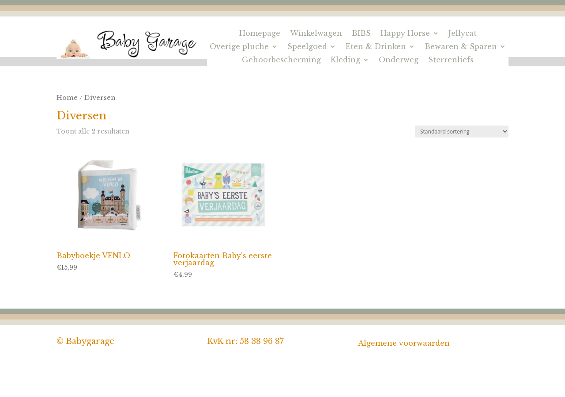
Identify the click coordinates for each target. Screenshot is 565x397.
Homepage (259, 34)
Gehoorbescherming (281, 60)
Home (67, 98)
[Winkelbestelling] (461, 131)
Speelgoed (307, 47)
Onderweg (398, 60)
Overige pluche (239, 47)
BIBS (361, 34)
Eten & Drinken (376, 47)
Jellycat (462, 34)
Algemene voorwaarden (404, 343)
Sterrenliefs (451, 60)
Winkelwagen (316, 34)
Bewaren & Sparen (461, 47)
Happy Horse (405, 34)
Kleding (345, 60)
